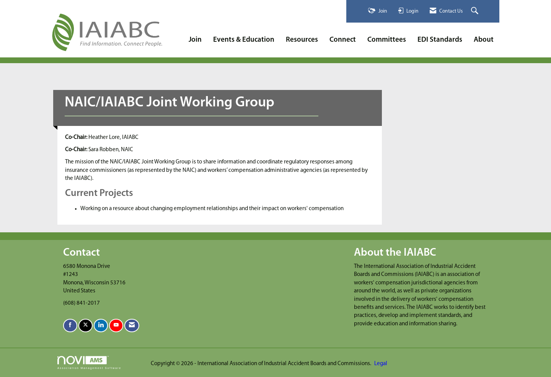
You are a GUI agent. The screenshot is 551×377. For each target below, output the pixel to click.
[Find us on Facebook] (70, 325)
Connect (342, 40)
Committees (386, 40)
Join (195, 40)
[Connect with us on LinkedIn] (101, 325)
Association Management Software (89, 363)
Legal (380, 364)
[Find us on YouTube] (116, 325)
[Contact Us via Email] (131, 325)
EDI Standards (439, 40)
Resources (302, 40)
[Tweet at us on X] (85, 325)
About (484, 40)
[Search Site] (475, 11)
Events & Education (243, 40)
